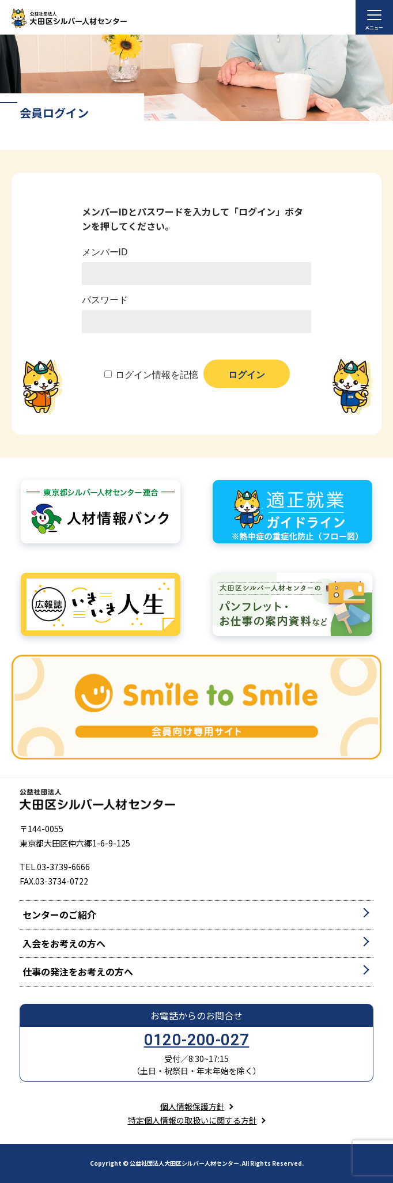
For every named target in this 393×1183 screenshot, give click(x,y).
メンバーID (105, 252)
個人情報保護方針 (192, 1106)
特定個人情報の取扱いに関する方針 (192, 1120)
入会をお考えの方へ (63, 943)
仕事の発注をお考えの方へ (77, 971)
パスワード (105, 300)
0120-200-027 (197, 1040)
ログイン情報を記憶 (156, 375)
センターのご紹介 (59, 914)
